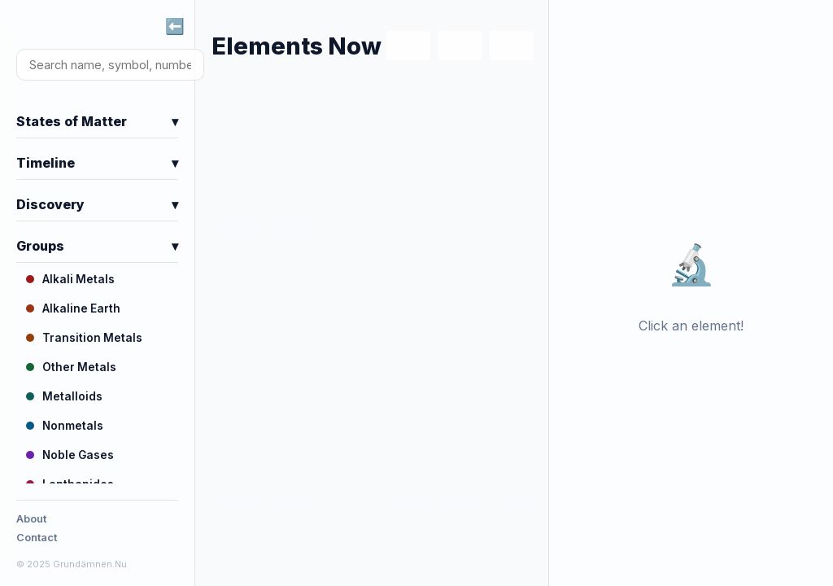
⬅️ (175, 26)
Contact (36, 537)
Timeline (97, 163)
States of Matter (97, 121)
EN (408, 46)
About (31, 519)
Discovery (97, 204)
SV (460, 46)
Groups (97, 246)
